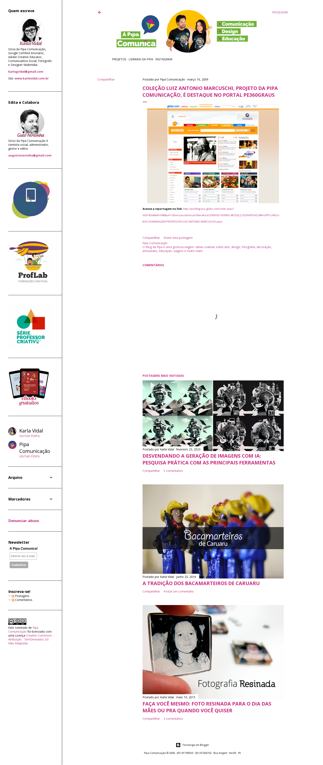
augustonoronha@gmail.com (29, 155)
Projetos (119, 59)
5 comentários (173, 471)
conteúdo (21, 628)
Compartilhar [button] (106, 79)
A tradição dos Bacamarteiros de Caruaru (201, 583)
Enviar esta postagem (178, 238)
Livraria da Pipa (141, 59)
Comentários (22, 600)
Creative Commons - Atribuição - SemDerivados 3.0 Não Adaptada (31, 639)
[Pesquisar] (280, 12)
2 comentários (173, 719)
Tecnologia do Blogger (192, 745)
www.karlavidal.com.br (32, 78)
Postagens (20, 596)
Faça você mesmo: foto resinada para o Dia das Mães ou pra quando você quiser (207, 707)
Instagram (163, 59)
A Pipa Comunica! (24, 548)
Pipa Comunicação (23, 629)
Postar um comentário (179, 591)
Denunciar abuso (23, 520)
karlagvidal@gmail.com (25, 71)
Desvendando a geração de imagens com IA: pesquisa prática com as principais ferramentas (209, 459)
